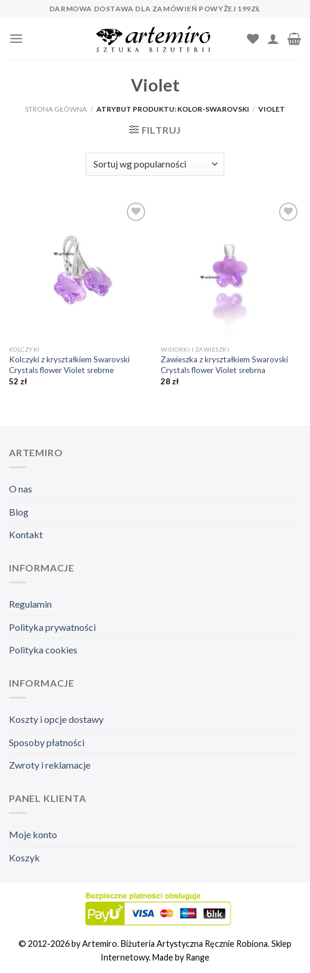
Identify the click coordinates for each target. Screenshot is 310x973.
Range (197, 957)
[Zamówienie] (155, 164)
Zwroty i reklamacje (49, 764)
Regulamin (30, 603)
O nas (20, 488)
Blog (19, 511)
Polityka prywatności (52, 627)
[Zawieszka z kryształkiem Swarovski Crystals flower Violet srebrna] (231, 270)
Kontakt (26, 534)
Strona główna (56, 109)
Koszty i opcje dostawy (56, 719)
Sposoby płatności (46, 742)
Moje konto (33, 834)
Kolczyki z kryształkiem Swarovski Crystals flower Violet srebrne (69, 365)
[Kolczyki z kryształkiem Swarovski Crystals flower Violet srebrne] (79, 270)
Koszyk (24, 857)
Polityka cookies (43, 649)
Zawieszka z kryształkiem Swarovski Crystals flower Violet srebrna (224, 365)
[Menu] (16, 38)
